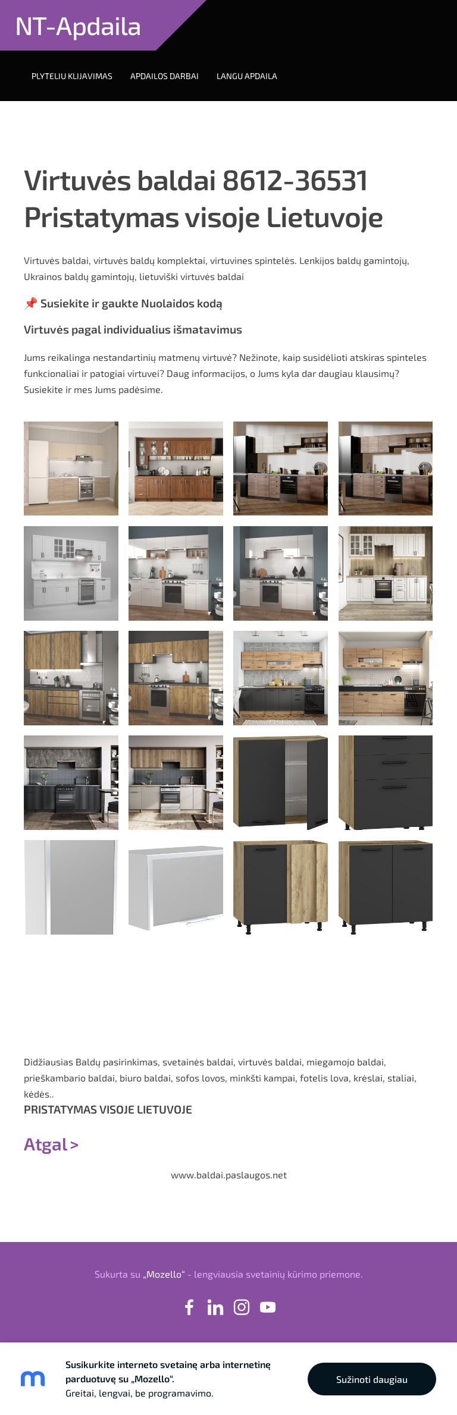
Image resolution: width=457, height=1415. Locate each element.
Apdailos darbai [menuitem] (164, 76)
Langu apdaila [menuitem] (247, 76)
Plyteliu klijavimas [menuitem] (72, 76)
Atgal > (51, 1143)
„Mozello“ (164, 1273)
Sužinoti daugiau (372, 1379)
